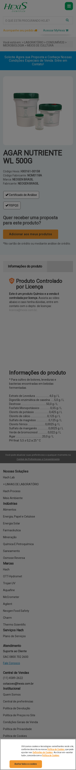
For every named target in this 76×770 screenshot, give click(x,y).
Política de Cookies (55, 749)
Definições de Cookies (43, 752)
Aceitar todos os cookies (25, 764)
